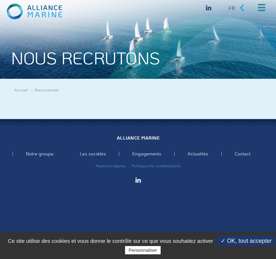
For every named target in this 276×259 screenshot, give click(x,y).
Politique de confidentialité (156, 165)
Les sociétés (93, 153)
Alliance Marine (138, 138)
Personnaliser (143, 250)
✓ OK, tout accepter (246, 241)
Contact (242, 153)
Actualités (198, 153)
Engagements (146, 153)
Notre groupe (40, 153)
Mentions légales (110, 165)
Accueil (21, 89)
